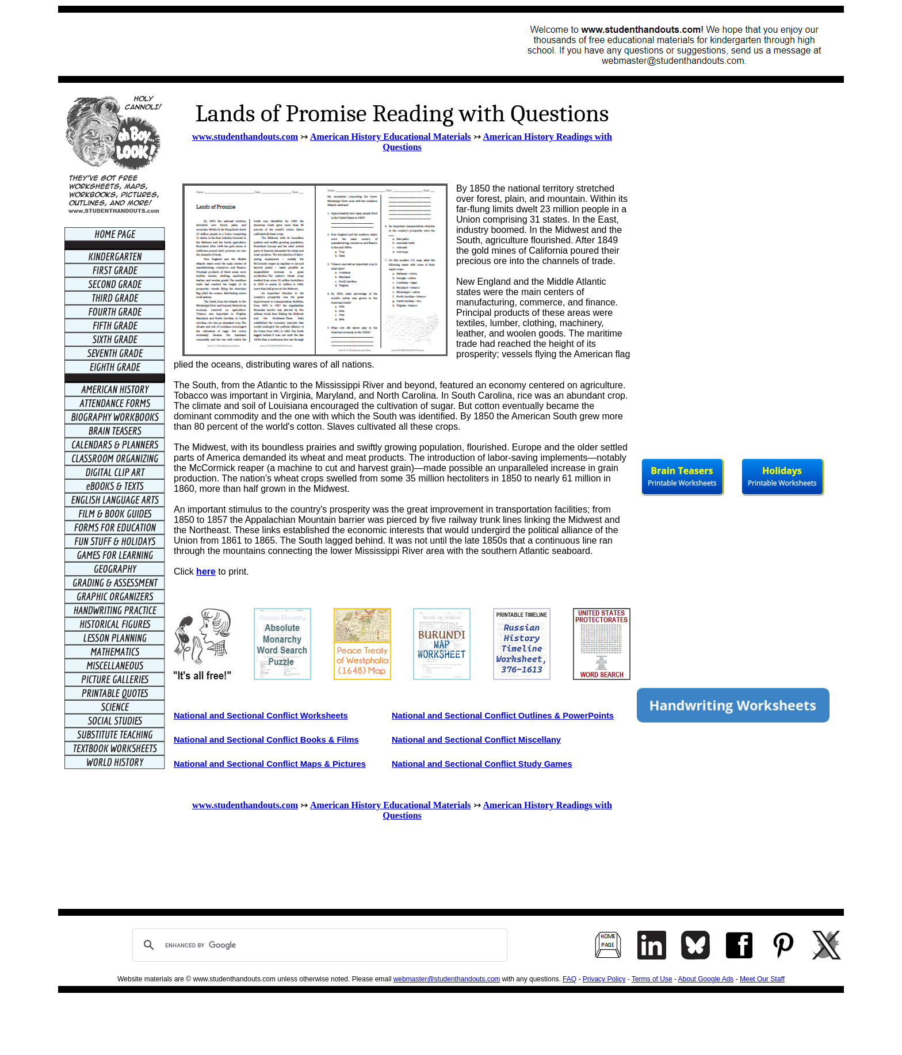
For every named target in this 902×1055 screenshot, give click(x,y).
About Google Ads (706, 979)
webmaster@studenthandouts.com (446, 979)
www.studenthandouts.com (245, 137)
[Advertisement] (274, 44)
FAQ (569, 979)
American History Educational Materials (390, 137)
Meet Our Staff (762, 979)
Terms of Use (652, 979)
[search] (318, 945)
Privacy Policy (604, 979)
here (206, 571)
